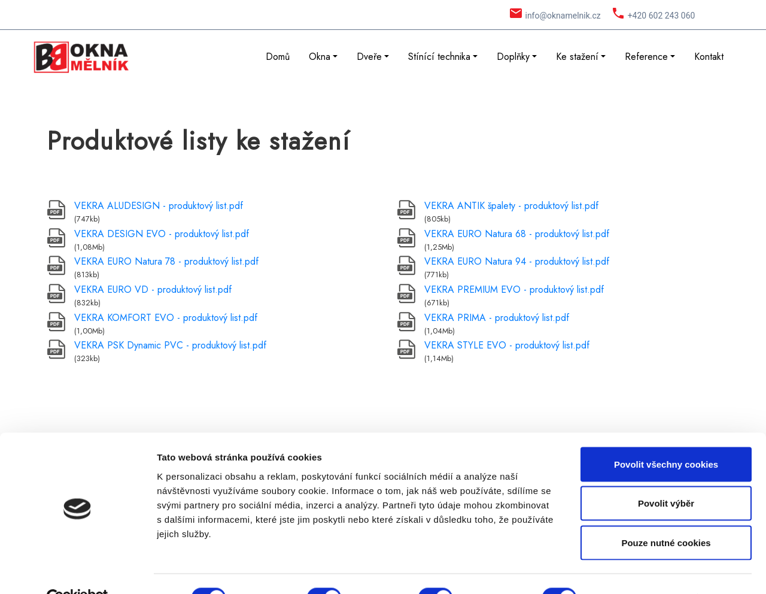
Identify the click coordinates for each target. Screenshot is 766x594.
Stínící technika (439, 56)
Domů (278, 56)
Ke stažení (577, 56)
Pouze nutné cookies (665, 515)
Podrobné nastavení (642, 570)
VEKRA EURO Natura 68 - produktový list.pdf (516, 234)
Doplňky (513, 56)
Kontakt (709, 56)
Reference (646, 56)
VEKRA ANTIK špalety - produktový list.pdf (511, 206)
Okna (319, 56)
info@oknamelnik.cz (562, 15)
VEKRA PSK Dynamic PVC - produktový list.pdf (170, 345)
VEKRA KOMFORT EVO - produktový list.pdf (165, 318)
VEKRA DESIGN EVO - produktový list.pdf (161, 234)
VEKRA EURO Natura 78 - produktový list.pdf (166, 261)
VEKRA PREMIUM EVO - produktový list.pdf (514, 289)
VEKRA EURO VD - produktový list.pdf (153, 289)
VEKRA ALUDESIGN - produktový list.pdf (158, 206)
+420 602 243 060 (661, 15)
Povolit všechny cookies (666, 437)
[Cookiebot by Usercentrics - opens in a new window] (77, 571)
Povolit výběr (666, 476)
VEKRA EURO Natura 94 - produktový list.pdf (516, 261)
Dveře (369, 56)
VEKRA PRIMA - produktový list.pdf (496, 318)
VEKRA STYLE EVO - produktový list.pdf (506, 345)
